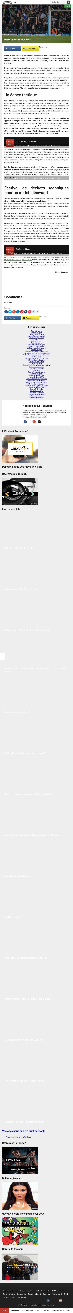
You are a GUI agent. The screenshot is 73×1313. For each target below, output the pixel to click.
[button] (15, 2)
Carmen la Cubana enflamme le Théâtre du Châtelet (29, 794)
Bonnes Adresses (9, 1294)
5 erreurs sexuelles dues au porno (21, 589)
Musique (6, 1297)
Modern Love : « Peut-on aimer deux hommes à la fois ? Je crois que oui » (35, 669)
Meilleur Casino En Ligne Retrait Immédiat (37, 353)
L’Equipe (22, 1291)
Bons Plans (46, 1294)
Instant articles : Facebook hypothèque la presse (28, 999)
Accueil (5, 1291)
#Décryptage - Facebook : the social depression (27, 630)
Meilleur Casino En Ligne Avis (36, 348)
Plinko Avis (36, 370)
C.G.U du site (45, 1291)
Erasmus (61, 1291)
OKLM (54, 1291)
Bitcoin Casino (36, 356)
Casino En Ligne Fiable (36, 338)
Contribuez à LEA (33, 1291)
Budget (30, 1294)
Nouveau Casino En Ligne (36, 394)
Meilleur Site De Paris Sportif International (36, 365)
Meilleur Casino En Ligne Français (36, 351)
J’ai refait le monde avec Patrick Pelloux (24, 1080)
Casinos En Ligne (36, 363)
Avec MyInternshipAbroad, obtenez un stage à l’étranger (31, 835)
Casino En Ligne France (36, 346)
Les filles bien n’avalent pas (17, 876)
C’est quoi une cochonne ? (17, 712)
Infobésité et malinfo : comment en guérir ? (25, 753)
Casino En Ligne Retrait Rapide (36, 382)
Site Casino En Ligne (36, 391)
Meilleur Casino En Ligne (36, 345)
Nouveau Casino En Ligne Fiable (36, 379)
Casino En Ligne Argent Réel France (36, 386)
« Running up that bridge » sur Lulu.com (23, 1040)
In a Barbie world (12, 917)
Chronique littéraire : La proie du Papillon (24, 1121)
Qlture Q (38, 1294)
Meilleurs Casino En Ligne (36, 380)
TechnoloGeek (57, 1294)
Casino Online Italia (36, 389)
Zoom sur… (14, 1291)
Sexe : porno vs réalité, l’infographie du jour (25, 958)
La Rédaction (45, 405)
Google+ (60, 1300)
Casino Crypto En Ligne (36, 334)
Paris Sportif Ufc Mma (36, 368)
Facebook (48, 1300)
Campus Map (21, 1294)
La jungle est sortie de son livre (19, 548)
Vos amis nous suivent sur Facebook (23, 1131)
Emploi (66, 1294)
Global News (21, 1297)
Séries (13, 1297)
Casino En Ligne (36, 331)
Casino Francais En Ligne (36, 372)
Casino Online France (37, 397)
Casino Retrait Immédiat (36, 336)
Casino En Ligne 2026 (36, 375)
